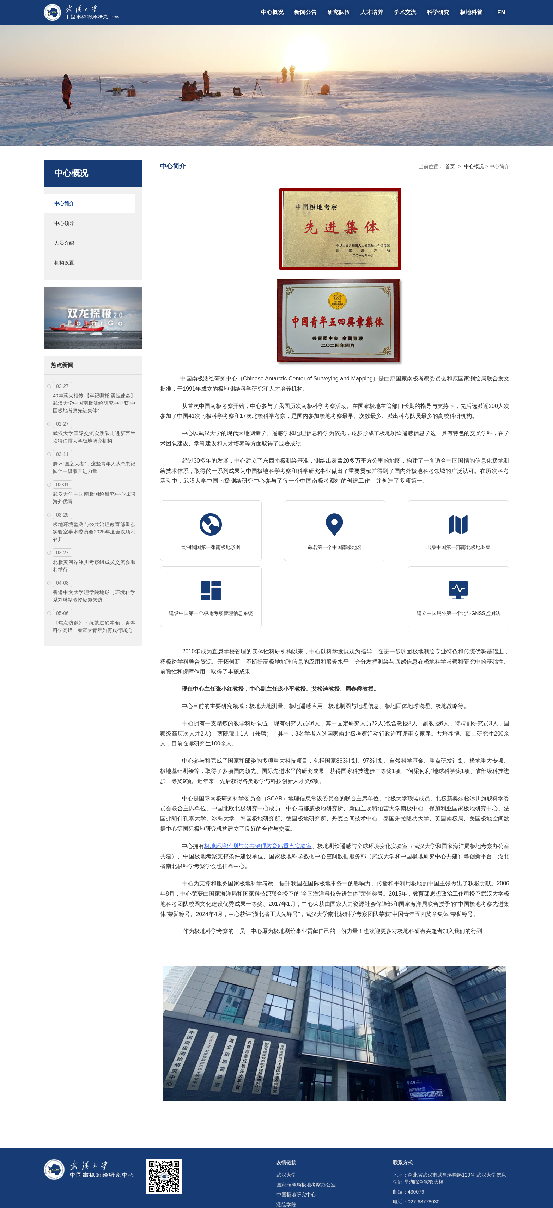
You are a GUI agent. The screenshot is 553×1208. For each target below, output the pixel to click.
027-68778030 (423, 1156)
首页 (450, 166)
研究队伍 (338, 12)
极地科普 (471, 12)
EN (501, 12)
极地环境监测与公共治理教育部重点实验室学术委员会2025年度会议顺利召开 (94, 531)
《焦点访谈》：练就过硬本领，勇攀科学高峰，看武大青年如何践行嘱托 (94, 626)
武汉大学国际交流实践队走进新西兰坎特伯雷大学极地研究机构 (94, 437)
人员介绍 (64, 243)
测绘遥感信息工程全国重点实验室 (313, 1168)
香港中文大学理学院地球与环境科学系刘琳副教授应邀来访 (94, 596)
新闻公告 (305, 12)
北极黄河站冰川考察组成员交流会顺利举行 (94, 565)
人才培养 (371, 12)
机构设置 (64, 263)
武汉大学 (286, 1129)
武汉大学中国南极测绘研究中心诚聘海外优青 (94, 497)
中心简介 (64, 203)
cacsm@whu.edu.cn (430, 1166)
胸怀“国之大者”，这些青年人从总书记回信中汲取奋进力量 (94, 467)
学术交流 (405, 12)
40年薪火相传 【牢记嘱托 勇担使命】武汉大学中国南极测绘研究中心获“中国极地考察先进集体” (94, 403)
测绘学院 (286, 1158)
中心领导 (64, 223)
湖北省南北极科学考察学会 (306, 1178)
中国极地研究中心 (296, 1149)
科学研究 (438, 12)
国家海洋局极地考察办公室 (306, 1139)
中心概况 (272, 12)
